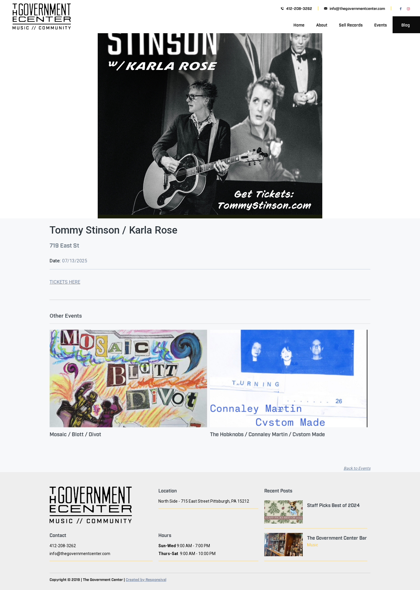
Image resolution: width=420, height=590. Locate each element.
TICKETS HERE (65, 282)
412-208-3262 (299, 8)
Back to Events (357, 468)
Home (298, 24)
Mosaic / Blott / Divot (75, 437)
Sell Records (351, 24)
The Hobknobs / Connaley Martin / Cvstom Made (267, 437)
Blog (405, 24)
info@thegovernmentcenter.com (357, 8)
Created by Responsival (146, 579)
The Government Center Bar (337, 537)
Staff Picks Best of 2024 (333, 505)
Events (380, 24)
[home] (42, 24)
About (321, 24)
